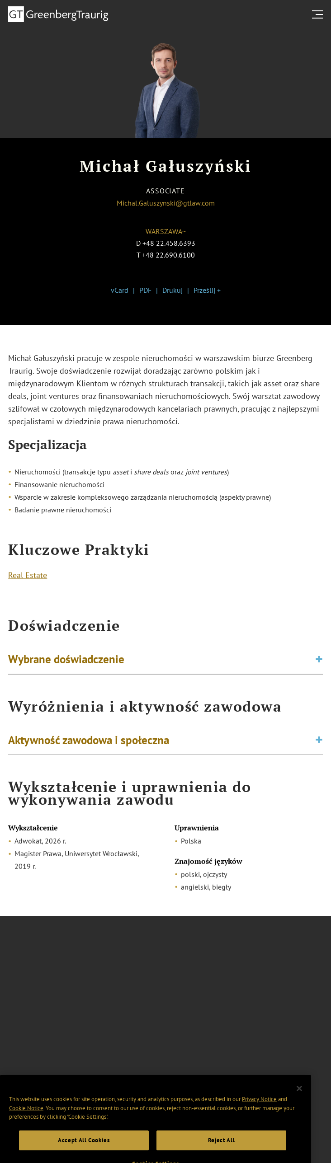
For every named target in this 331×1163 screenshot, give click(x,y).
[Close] (299, 1095)
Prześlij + (207, 290)
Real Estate (27, 576)
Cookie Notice (26, 1115)
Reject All (221, 1148)
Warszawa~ (166, 231)
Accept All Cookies (84, 1148)
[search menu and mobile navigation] (319, 14)
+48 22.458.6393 (168, 243)
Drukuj (172, 290)
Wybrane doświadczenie (66, 660)
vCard (119, 290)
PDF (145, 290)
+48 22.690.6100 (168, 254)
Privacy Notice (259, 1106)
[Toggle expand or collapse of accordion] (319, 661)
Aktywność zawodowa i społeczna (88, 741)
